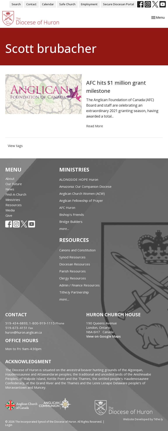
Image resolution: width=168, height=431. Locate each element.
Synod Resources (72, 257)
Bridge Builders (70, 221)
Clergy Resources (72, 278)
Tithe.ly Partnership (74, 292)
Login (8, 425)
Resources (13, 205)
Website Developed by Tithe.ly (143, 419)
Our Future (13, 184)
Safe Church (67, 4)
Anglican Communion (55, 404)
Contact (31, 4)
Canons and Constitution (77, 250)
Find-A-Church (15, 194)
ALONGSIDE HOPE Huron (78, 179)
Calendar (48, 4)
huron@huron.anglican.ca (23, 332)
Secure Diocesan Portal (118, 4)
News (9, 189)
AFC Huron (67, 207)
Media (10, 210)
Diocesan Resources (74, 264)
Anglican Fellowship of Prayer (81, 200)
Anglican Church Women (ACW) (82, 193)
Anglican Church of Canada (21, 404)
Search (16, 4)
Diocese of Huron (125, 407)
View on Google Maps (103, 336)
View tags (15, 145)
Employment (89, 4)
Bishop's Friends (71, 214)
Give (8, 215)
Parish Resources (72, 271)
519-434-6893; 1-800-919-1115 (30, 323)
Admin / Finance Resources (79, 285)
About (9, 178)
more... (64, 228)
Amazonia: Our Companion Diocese (85, 186)
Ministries (12, 199)
